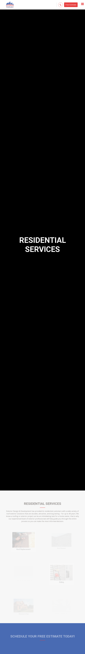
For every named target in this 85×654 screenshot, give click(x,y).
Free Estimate (70, 5)
